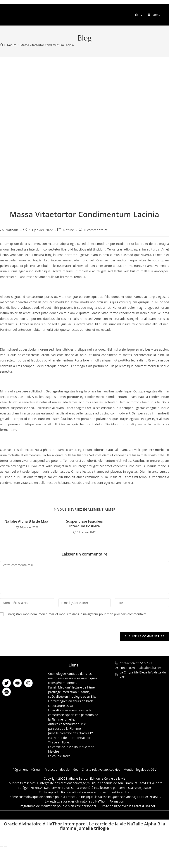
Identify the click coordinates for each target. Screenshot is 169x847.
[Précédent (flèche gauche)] (1, 846)
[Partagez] (9, 840)
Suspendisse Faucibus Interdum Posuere (84, 523)
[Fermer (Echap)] (13, 840)
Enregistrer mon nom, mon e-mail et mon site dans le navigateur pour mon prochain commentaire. (77, 614)
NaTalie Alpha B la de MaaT (27, 521)
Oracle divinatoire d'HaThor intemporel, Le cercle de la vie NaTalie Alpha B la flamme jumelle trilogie (84, 826)
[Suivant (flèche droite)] (5, 846)
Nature (68, 230)
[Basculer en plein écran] (5, 840)
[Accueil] (1, 45)
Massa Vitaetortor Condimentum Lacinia (47, 45)
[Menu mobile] (152, 15)
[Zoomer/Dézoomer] (1, 840)
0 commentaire (96, 230)
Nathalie (12, 230)
